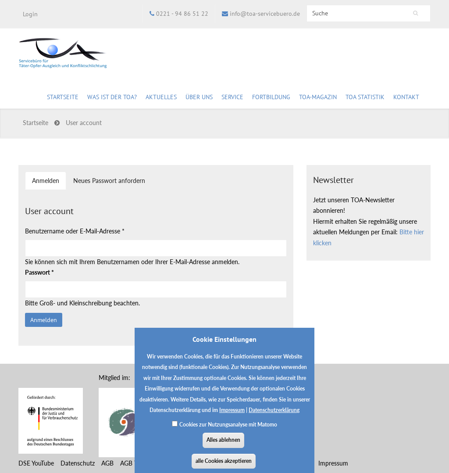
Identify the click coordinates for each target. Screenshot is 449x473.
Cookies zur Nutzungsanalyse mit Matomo (228, 430)
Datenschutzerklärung (274, 416)
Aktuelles (161, 98)
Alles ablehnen (223, 446)
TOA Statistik (365, 98)
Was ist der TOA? (112, 97)
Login (30, 14)
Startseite (62, 97)
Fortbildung (271, 98)
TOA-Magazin (318, 98)
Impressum (232, 416)
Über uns (199, 98)
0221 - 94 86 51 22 (182, 14)
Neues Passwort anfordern (109, 180)
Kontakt (406, 97)
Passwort (39, 272)
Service (232, 98)
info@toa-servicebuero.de (265, 14)
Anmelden (49, 183)
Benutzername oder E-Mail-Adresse (75, 231)
